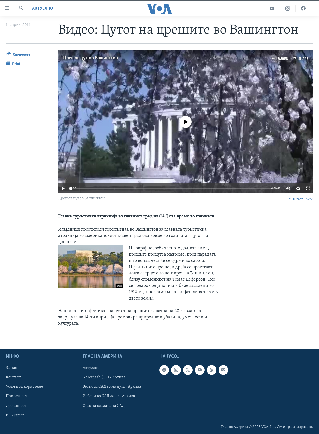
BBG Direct (15, 415)
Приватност (16, 396)
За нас (11, 368)
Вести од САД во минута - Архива (112, 387)
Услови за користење (24, 387)
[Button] (18, 55)
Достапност (16, 406)
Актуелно (42, 8)
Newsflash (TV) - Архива (104, 377)
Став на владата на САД (103, 406)
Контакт (13, 377)
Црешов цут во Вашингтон (90, 58)
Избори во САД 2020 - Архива (109, 396)
